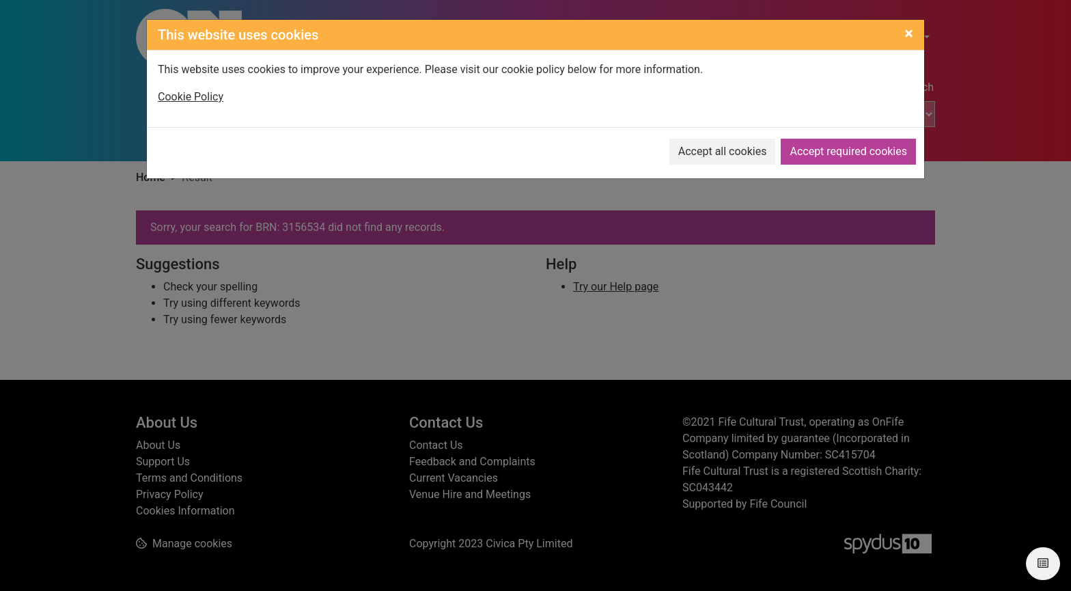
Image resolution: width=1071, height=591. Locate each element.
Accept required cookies (848, 151)
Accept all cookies (722, 151)
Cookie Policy (190, 96)
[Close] (908, 33)
